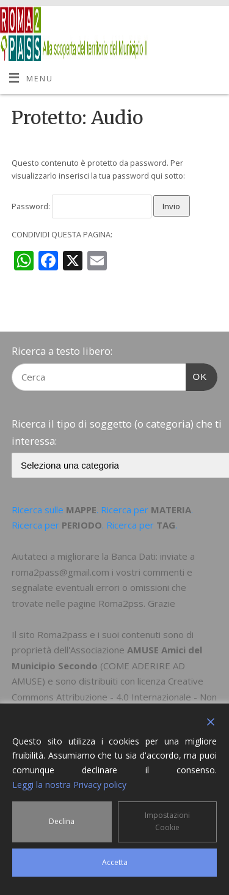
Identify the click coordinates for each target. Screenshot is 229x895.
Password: (81, 206)
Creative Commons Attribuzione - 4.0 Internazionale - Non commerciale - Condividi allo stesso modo (114, 696)
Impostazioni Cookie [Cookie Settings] (167, 821)
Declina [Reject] (62, 821)
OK (197, 375)
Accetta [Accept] (115, 862)
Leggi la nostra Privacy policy (69, 784)
